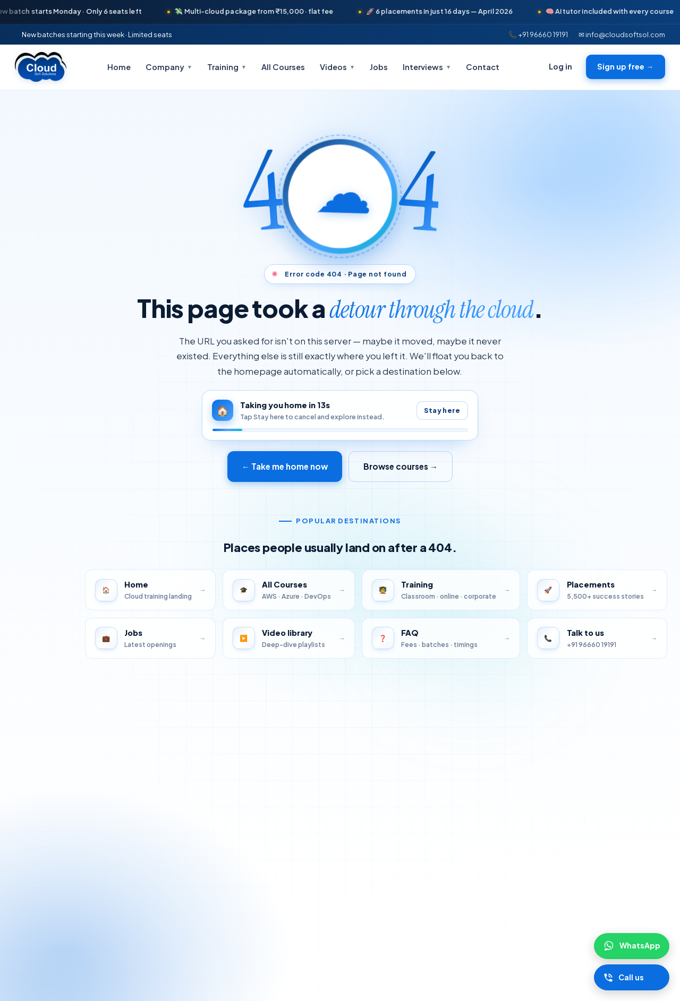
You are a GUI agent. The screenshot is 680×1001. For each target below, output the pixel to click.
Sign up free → (625, 66)
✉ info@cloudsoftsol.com (622, 34)
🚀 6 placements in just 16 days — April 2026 (455, 11)
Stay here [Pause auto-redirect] (442, 410)
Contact (482, 67)
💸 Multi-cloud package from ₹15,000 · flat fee (269, 11)
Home (119, 67)
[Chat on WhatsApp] (631, 946)
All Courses (283, 67)
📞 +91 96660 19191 (538, 34)
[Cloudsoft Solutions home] (40, 67)
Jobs (379, 67)
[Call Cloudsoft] (631, 977)
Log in (560, 66)
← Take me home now (284, 466)
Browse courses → (401, 466)
